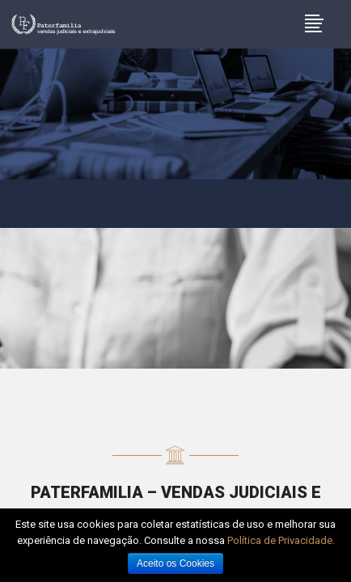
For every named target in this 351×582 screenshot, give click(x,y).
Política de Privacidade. (281, 540)
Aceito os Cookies (175, 563)
